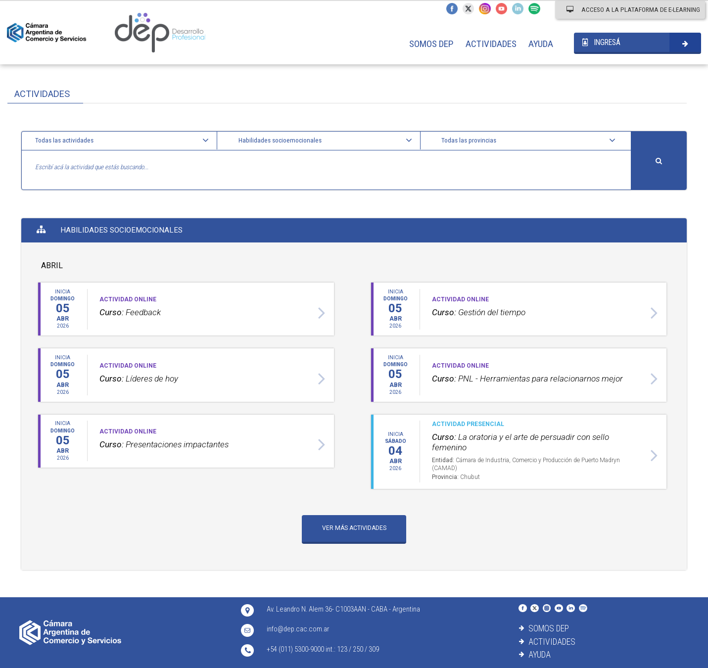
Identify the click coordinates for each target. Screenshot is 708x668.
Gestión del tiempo (478, 312)
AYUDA (540, 43)
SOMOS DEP (431, 43)
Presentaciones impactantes (164, 444)
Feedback (130, 312)
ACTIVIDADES (491, 43)
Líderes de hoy (138, 378)
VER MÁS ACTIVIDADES (354, 528)
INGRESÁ (601, 42)
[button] (123, 140)
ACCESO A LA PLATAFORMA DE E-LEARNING (633, 9)
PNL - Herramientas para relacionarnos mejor (527, 378)
